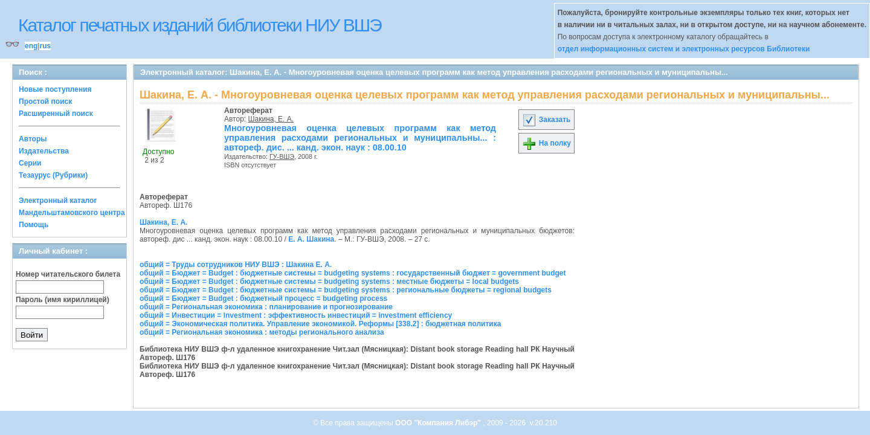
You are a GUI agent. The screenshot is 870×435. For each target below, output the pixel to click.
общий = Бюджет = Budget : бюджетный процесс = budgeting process (263, 298)
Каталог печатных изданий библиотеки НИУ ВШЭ (199, 25)
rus (45, 46)
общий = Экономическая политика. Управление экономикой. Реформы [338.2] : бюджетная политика (320, 324)
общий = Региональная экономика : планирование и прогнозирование (266, 307)
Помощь (33, 225)
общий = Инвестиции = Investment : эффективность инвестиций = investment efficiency (296, 315)
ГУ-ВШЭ (281, 156)
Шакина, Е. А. (271, 119)
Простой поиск (45, 101)
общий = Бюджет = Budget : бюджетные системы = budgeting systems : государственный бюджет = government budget (353, 273)
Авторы (33, 139)
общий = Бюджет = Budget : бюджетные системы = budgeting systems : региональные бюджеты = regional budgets (346, 290)
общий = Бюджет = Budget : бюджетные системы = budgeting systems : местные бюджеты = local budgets (329, 281)
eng (31, 46)
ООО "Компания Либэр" (439, 423)
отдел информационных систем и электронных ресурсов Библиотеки (684, 49)
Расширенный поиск (56, 113)
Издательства (44, 151)
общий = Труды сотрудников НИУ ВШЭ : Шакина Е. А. (236, 264)
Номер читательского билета (68, 274)
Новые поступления (55, 89)
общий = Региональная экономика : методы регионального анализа (262, 332)
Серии (30, 163)
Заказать (546, 119)
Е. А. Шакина (311, 239)
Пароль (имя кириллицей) (62, 299)
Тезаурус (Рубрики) (53, 175)
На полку (546, 143)
